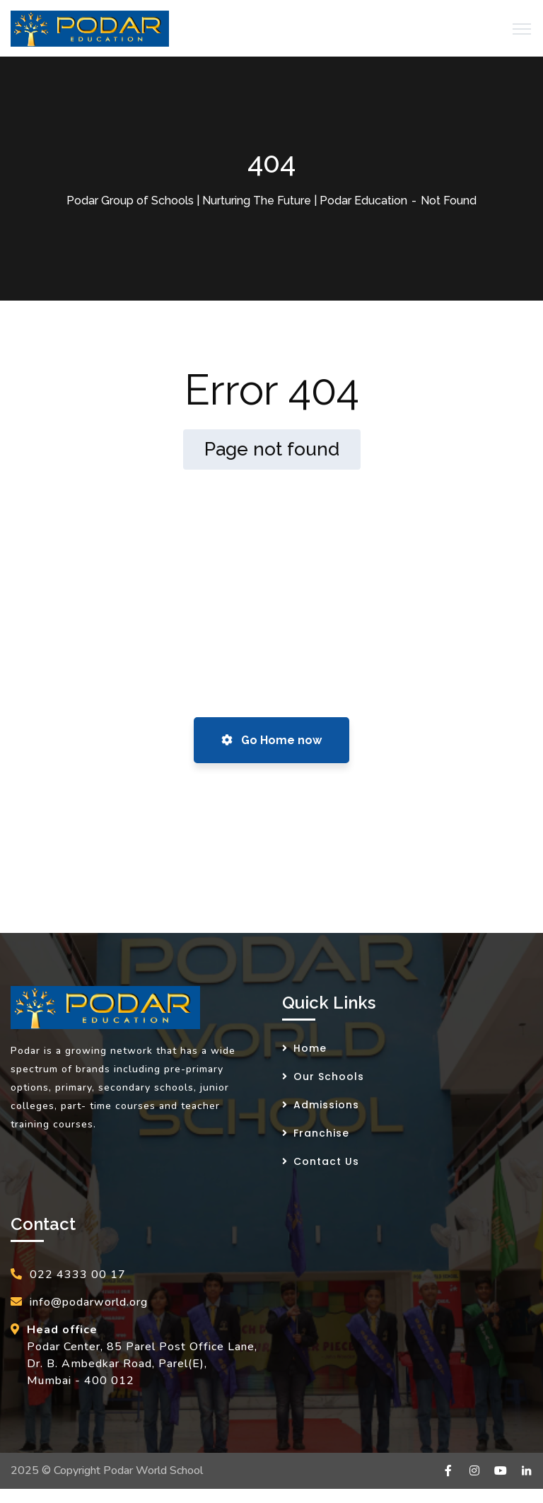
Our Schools (328, 1076)
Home (310, 1048)
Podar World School (153, 1470)
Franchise (321, 1133)
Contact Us (326, 1161)
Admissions (326, 1105)
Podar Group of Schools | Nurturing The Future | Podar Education (236, 200)
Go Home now (271, 740)
